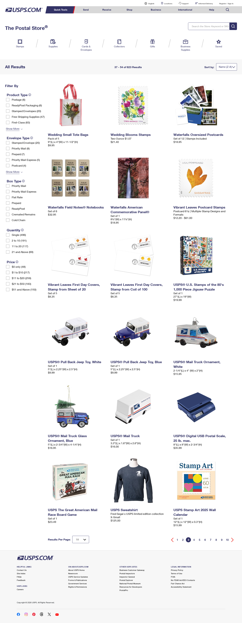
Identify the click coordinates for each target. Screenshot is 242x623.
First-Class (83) (21, 122)
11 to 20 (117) (20, 246)
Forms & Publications (77, 580)
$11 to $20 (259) (21, 278)
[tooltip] (29, 94)
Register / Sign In (226, 4)
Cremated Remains (23, 214)
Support (185, 4)
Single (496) (19, 234)
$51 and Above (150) (24, 289)
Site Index (21, 573)
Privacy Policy (177, 570)
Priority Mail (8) (21, 148)
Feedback (21, 580)
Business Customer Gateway (132, 570)
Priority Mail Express (24, 191)
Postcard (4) (19, 165)
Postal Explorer (126, 580)
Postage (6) (18, 99)
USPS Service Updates (78, 577)
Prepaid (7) (18, 154)
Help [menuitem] (211, 9)
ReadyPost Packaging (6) (27, 105)
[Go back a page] (172, 540)
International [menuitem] (185, 9)
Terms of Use (176, 573)
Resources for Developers (130, 587)
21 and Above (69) (22, 251)
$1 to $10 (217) (21, 272)
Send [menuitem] (86, 9)
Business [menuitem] (156, 9)
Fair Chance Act (178, 583)
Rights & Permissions (77, 587)
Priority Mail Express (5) (26, 159)
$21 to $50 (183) (21, 283)
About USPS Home (76, 570)
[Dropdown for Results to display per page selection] (80, 539)
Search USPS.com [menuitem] (227, 9)
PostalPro (123, 590)
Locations (168, 4)
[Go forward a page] (232, 540)
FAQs (19, 577)
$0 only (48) (19, 266)
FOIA (173, 577)
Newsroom (73, 573)
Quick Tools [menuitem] (60, 9)
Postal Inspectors (127, 573)
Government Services (77, 583)
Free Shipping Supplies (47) (28, 116)
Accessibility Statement (181, 587)
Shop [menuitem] (129, 9)
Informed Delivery (205, 4)
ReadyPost (18, 208)
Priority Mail (19, 185)
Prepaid (16, 202)
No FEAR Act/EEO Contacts (183, 580)
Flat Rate (17, 197)
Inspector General (127, 577)
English (148, 3)
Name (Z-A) (225, 66)
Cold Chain (18, 220)
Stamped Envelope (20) (26, 142)
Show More (12, 128)
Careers (20, 589)
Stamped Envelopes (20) (26, 111)
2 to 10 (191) (19, 240)
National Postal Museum (130, 583)
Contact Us (22, 570)
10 (227, 539)
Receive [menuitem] (106, 9)
